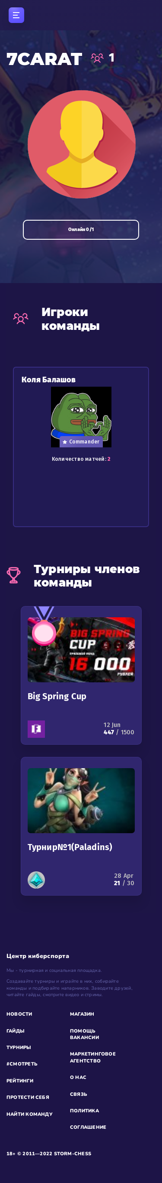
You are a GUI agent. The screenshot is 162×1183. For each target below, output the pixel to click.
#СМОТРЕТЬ (22, 1064)
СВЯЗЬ (78, 1094)
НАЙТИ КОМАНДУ (29, 1114)
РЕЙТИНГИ (19, 1081)
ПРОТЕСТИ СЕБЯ (27, 1097)
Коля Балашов (49, 380)
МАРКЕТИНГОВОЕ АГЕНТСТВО (93, 1057)
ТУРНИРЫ (19, 1047)
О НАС (78, 1077)
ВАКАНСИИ (84, 1037)
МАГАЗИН (82, 1014)
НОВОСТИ (19, 1014)
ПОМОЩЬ (82, 1031)
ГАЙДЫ (15, 1031)
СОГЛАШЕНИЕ (88, 1127)
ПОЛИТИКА (84, 1111)
